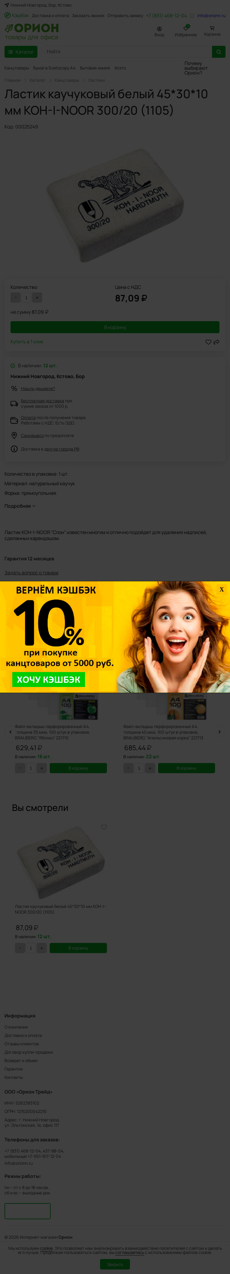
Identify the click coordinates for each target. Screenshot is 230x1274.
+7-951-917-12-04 (44, 1156)
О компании (16, 1027)
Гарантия (13, 1069)
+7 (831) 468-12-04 (166, 15)
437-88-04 (53, 1151)
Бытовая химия (95, 68)
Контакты (13, 1077)
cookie (46, 1248)
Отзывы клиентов (21, 1043)
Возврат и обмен (21, 1060)
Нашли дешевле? (38, 388)
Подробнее (17, 506)
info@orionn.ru (211, 15)
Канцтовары (16, 68)
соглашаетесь (129, 1252)
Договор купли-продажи (28, 1052)
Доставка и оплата (50, 15)
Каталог (38, 80)
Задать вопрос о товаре (31, 572)
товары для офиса (31, 36)
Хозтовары (125, 68)
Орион (65, 1237)
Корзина (212, 34)
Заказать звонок (88, 15)
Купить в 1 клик (26, 342)
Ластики (96, 80)
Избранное (186, 31)
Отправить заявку (125, 15)
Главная (12, 80)
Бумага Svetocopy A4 (54, 68)
